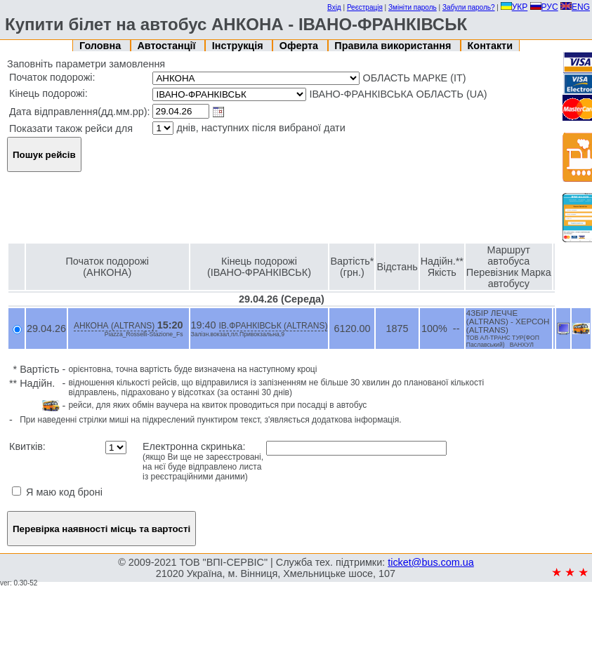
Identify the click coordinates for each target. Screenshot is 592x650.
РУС (544, 7)
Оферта (300, 45)
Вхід (334, 7)
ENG (575, 7)
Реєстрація (365, 7)
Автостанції (167, 45)
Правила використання (394, 45)
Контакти (490, 45)
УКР (514, 7)
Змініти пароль (412, 7)
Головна (101, 45)
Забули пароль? (468, 7)
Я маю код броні (57, 492)
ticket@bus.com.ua (431, 562)
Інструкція (239, 45)
